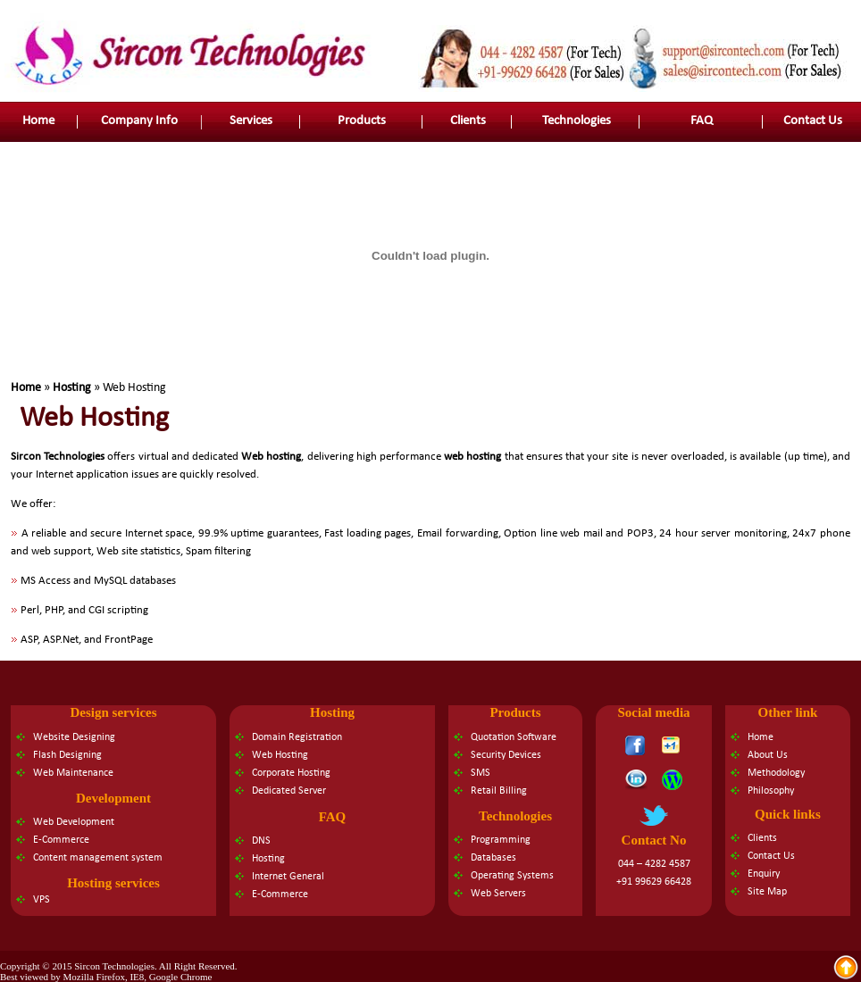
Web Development (73, 822)
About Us (768, 755)
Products (362, 121)
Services (251, 121)
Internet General (288, 876)
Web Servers (498, 893)
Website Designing (74, 737)
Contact (603, 15)
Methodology (776, 773)
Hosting (72, 388)
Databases (493, 858)
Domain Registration (297, 737)
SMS (480, 773)
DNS (261, 841)
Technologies (576, 121)
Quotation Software (513, 737)
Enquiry (764, 874)
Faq (687, 15)
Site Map (767, 891)
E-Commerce (61, 840)
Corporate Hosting (291, 773)
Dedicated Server (289, 791)
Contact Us (812, 121)
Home (507, 15)
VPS (41, 900)
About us (552, 15)
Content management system (98, 858)
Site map (649, 15)
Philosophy (771, 791)
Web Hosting (280, 755)
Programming (501, 840)
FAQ (701, 121)
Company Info (139, 121)
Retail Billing (499, 791)
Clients (468, 121)
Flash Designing (67, 755)
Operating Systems (512, 875)
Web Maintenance (73, 773)
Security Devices (506, 755)
